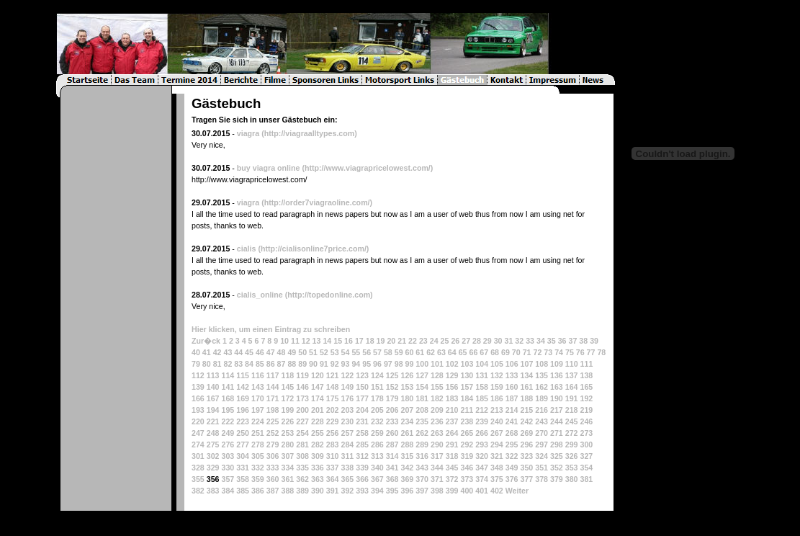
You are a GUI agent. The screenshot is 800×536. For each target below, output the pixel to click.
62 (430, 352)
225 (272, 421)
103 (467, 363)
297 (541, 444)
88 (291, 363)
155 (437, 387)
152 (392, 387)
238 (466, 421)
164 (571, 387)
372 (452, 479)
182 (437, 398)
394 (377, 490)
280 (287, 444)
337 (332, 467)
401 (481, 490)
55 (355, 352)
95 (366, 363)
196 (242, 410)
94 (355, 363)
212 (481, 410)
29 (487, 340)
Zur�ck (206, 340)
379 (556, 479)
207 (406, 410)
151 (377, 387)
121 (332, 375)
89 (302, 363)
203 (347, 410)
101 (437, 363)
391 (332, 490)
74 (558, 352)
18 (370, 340)
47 (270, 352)
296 (526, 444)
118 (287, 375)
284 (347, 444)
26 (455, 340)
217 (556, 410)
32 (519, 340)
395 (392, 490)
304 (242, 456)
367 (377, 479)
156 (452, 387)
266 (481, 433)
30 (498, 340)
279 (272, 444)
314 (392, 456)
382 (198, 490)
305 (257, 456)
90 (313, 363)
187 (511, 398)
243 (541, 421)
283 (332, 444)
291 (452, 444)
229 (332, 421)
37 (572, 340)
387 (272, 490)
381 (586, 479)
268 (511, 433)
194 (213, 410)
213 (496, 410)
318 (452, 456)
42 (217, 352)
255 (317, 433)
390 (317, 490)
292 (466, 444)
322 (511, 456)
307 (287, 456)
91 (324, 363)
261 (406, 433)
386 (257, 490)
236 (437, 421)
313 (377, 456)
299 (571, 444)
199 (287, 410)
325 (556, 456)
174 (317, 398)
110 (571, 363)
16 (348, 340)
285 (362, 444)
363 (317, 479)
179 (392, 398)
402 (496, 490)
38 (583, 340)
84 (249, 363)
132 (496, 375)
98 (399, 363)
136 (556, 375)
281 (302, 444)
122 (347, 375)
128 (437, 375)
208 (421, 410)
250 (242, 433)
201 (317, 410)
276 (227, 444)
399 (452, 490)
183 (452, 398)
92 (335, 363)
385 (242, 490)
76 (580, 352)
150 (362, 387)
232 (377, 421)
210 (452, 410)
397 (421, 490)
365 (347, 479)
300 (586, 444)
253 (287, 433)
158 (481, 387)
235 (421, 421)
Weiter (517, 490)
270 (541, 433)
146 (302, 387)
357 (227, 479)
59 (399, 352)
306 (272, 456)
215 (526, 410)
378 (541, 479)
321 (496, 456)
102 (452, 363)
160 (511, 387)
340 (377, 467)
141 (227, 387)
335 (302, 467)
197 (257, 410)
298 (556, 444)
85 (260, 363)
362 (302, 479)
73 (548, 352)
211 (466, 410)
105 (496, 363)
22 (412, 340)
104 (481, 363)
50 (302, 352)
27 (466, 340)
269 (526, 433)
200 (302, 410)
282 (317, 444)
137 (571, 375)
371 (437, 479)
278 (257, 444)
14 (327, 340)
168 (227, 398)
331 (242, 467)
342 (406, 467)
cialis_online (260, 294)
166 (198, 398)
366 (362, 479)
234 (406, 421)
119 (302, 375)
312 (362, 456)
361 (287, 479)
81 (217, 363)
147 (317, 387)
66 (473, 352)
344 (437, 467)
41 (206, 352)
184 (466, 398)
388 (287, 490)
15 (337, 340)
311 (347, 456)
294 (496, 444)
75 (569, 352)
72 (537, 352)
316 (421, 456)
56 (366, 352)
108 (541, 363)
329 (213, 467)
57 (377, 352)
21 (401, 340)
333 (272, 467)
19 (381, 340)
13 (317, 340)
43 (227, 352)
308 (302, 456)
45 (249, 352)
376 (511, 479)
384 (227, 490)
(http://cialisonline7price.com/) (313, 248)
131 (481, 375)
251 (257, 433)
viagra (248, 133)
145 (287, 387)
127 (421, 375)
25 (445, 340)
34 (540, 340)
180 (406, 398)
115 (242, 375)
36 (562, 340)
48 (281, 352)
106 (511, 363)
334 (287, 467)
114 (227, 375)
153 (406, 387)
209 (437, 410)
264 (452, 433)
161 (526, 387)
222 (227, 421)
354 (586, 467)
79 (196, 363)
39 (594, 340)
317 (437, 456)
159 (496, 387)
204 (362, 410)
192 (586, 398)
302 (213, 456)
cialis (246, 248)
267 (496, 433)
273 (586, 433)
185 (481, 398)
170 (257, 398)
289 (421, 444)
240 (496, 421)
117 (272, 375)
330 (227, 467)
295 (511, 444)
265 (466, 433)
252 (272, 433)
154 (421, 387)
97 (388, 363)
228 (317, 421)
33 (530, 340)
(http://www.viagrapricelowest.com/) (367, 168)
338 (347, 467)
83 (238, 363)
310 (332, 456)
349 (511, 467)
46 (260, 352)
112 (198, 375)
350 (526, 467)
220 (198, 421)
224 (257, 421)
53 (335, 352)
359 (257, 479)
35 (551, 340)
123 (362, 375)
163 (556, 387)
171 (272, 398)
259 (377, 433)
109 (556, 363)
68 (494, 352)
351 (541, 467)
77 (591, 352)
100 (421, 363)
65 (463, 352)
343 (421, 467)
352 (556, 467)
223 (242, 421)
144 (272, 387)
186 (496, 398)
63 (441, 352)
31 (509, 340)
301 (198, 456)
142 (242, 387)
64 (452, 352)
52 (324, 352)
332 (257, 467)
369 (406, 479)
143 (257, 387)
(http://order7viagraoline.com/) (316, 202)
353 (571, 467)
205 (377, 410)
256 (332, 433)
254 (302, 433)
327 (586, 456)
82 (227, 363)
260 (392, 433)
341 (392, 467)
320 (481, 456)
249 (227, 433)
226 (287, 421)
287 (392, 444)
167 (213, 398)
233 (392, 421)
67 (484, 352)
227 (302, 421)
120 (317, 375)
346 (466, 467)
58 (388, 352)
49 (291, 352)
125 (392, 375)
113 (213, 375)
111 (586, 363)
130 (466, 375)
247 (198, 433)
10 (284, 340)
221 (213, 421)
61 (419, 352)
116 (257, 375)
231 (362, 421)
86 (270, 363)
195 (227, 410)
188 (526, 398)
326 (571, 456)
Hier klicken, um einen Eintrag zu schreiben (271, 329)
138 (586, 375)
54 (345, 352)
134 (526, 375)
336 (317, 467)
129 (452, 375)
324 (541, 456)
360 (272, 479)
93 (345, 363)
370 (421, 479)
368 (392, 479)
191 (571, 398)
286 (377, 444)
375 (496, 479)
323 (526, 456)
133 (511, 375)
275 (213, 444)
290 (437, 444)
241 (511, 421)
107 (527, 363)
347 (481, 467)
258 (362, 433)
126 (406, 375)
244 (556, 421)
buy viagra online (268, 168)
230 (347, 421)
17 (359, 340)
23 (423, 340)
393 (362, 490)
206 (392, 410)
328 (198, 467)
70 (516, 352)
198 (272, 410)
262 (421, 433)
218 (571, 410)
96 (377, 363)
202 (332, 410)
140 (213, 387)
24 (434, 340)
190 (556, 398)
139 (198, 387)
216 (541, 410)
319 (466, 456)
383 (213, 490)
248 (213, 433)
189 (541, 398)
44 (238, 352)
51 (313, 352)
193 (198, 410)
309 (317, 456)
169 (242, 398)
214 (511, 410)
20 (391, 340)
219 (586, 410)
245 (571, 421)
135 (541, 375)
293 (481, 444)
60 (409, 352)
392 (347, 490)
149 (347, 387)
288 (406, 444)
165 (586, 387)
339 (362, 467)
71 (527, 352)
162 (541, 387)
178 (377, 398)
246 (586, 421)
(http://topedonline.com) (329, 294)
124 (377, 375)
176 (347, 398)
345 (452, 467)
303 (227, 456)
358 (242, 479)
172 (287, 398)
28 (476, 340)
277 (242, 444)
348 (496, 467)
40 (196, 352)
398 (437, 490)
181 (421, 398)
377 (526, 479)
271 (556, 433)
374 (481, 479)
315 (406, 456)
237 (452, 421)
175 (332, 398)
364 (332, 479)
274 (198, 444)
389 (302, 490)
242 (526, 421)
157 (466, 387)
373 (466, 479)
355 (198, 479)
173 (302, 398)
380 (571, 479)
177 (362, 398)
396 (406, 490)
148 (332, 387)
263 (437, 433)
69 (505, 352)
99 (409, 363)
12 (306, 340)
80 (206, 363)
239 (481, 421)
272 (571, 433)
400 (466, 490)
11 (295, 340)
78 (601, 352)
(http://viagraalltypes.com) (309, 133)
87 (281, 363)
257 (347, 433)
